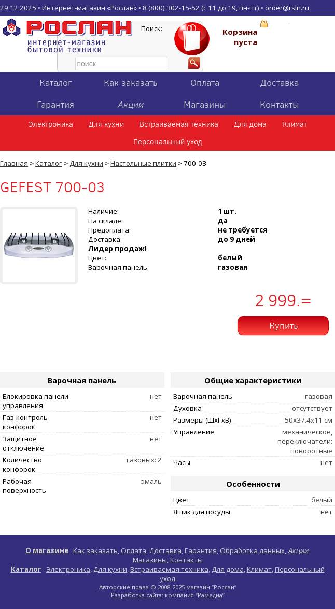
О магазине (46, 550)
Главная (14, 163)
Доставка (279, 83)
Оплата (204, 83)
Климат (294, 124)
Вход (278, 23)
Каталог (55, 83)
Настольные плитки (143, 163)
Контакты (279, 104)
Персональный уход (167, 142)
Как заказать (130, 83)
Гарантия (55, 104)
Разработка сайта (136, 595)
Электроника (50, 124)
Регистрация (313, 23)
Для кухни (106, 124)
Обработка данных (252, 550)
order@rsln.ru (287, 7)
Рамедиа (210, 595)
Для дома (250, 124)
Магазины (205, 104)
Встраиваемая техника (178, 124)
